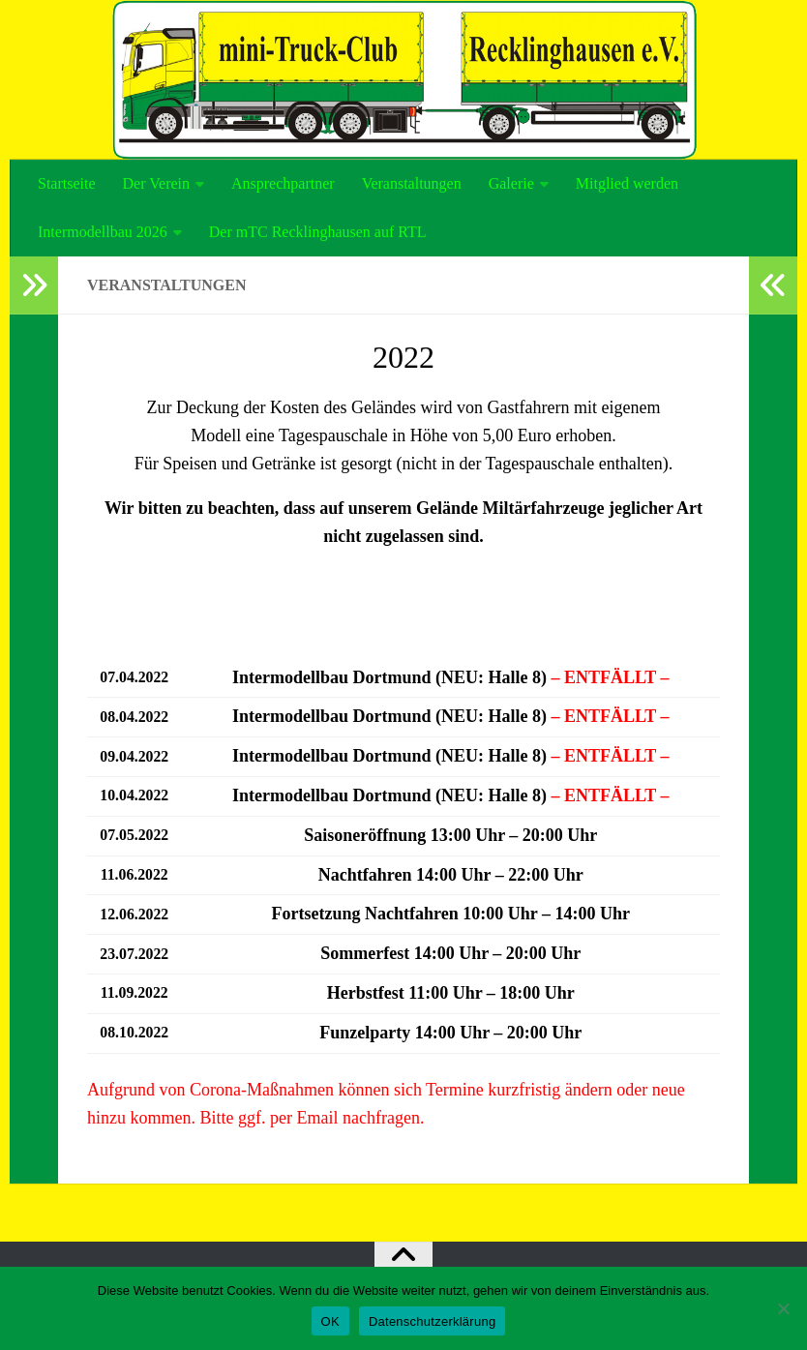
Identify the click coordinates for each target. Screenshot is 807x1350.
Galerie (511, 183)
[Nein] (782, 1308)
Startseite (67, 183)
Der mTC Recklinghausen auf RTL (318, 232)
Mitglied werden (627, 183)
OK (330, 1321)
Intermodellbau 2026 (102, 232)
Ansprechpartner (283, 183)
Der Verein (156, 183)
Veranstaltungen (412, 183)
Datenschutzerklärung (432, 1321)
